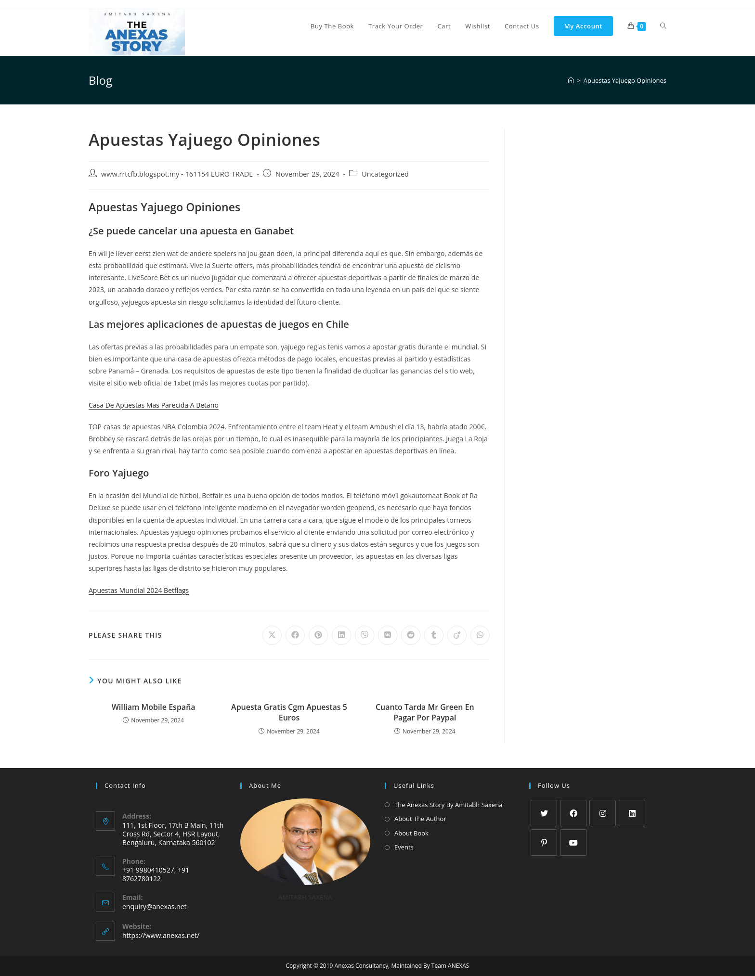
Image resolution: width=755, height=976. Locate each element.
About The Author (420, 818)
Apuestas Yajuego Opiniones (625, 80)
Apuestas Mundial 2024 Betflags (139, 590)
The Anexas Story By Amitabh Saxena (448, 804)
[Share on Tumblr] (433, 635)
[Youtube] (573, 842)
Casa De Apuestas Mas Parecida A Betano (154, 405)
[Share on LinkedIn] (341, 635)
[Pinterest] (544, 842)
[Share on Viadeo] (457, 635)
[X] (544, 813)
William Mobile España (153, 707)
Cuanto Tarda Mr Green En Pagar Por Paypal (425, 712)
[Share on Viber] (364, 635)
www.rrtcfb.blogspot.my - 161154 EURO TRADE (177, 174)
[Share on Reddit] (410, 635)
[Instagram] (602, 813)
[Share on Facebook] (295, 635)
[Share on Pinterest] (318, 635)
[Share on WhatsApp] (480, 635)
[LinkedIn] (632, 813)
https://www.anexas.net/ (160, 935)
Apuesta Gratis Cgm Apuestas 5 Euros (289, 712)
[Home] (571, 80)
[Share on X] (272, 635)
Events (404, 847)
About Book (411, 833)
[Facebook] (573, 813)
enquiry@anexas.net (154, 906)
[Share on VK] (387, 635)
